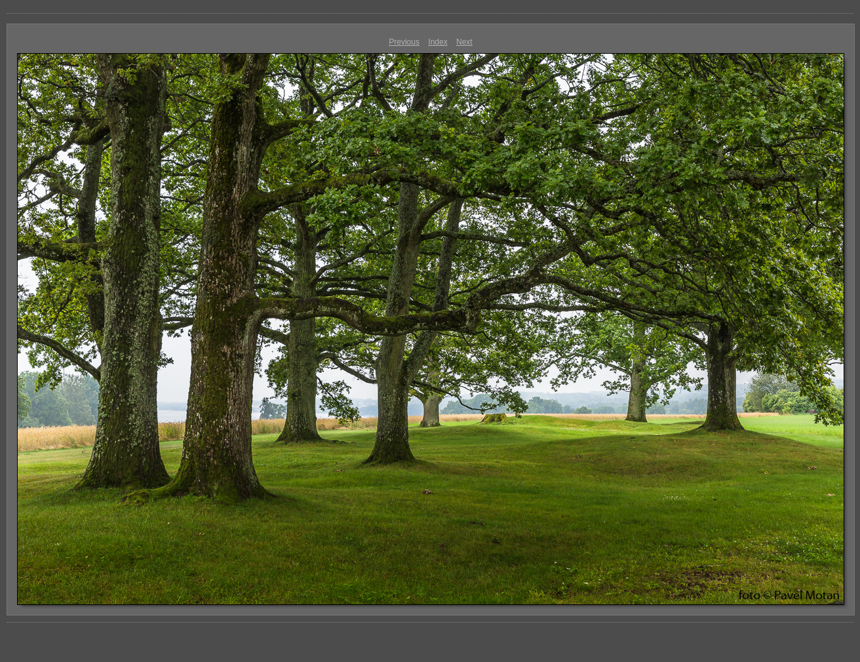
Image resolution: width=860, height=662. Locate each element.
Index (437, 42)
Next (464, 42)
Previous (404, 42)
